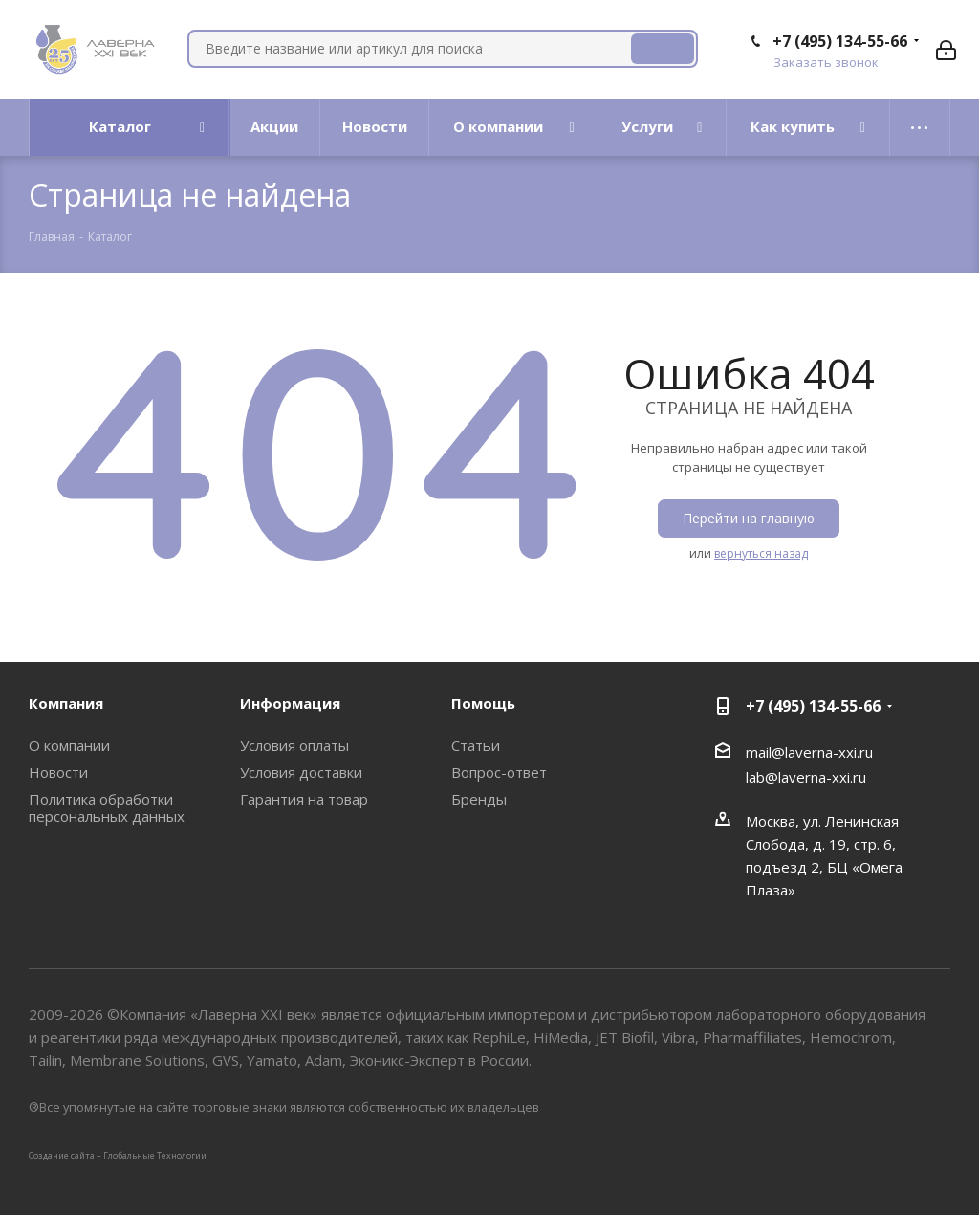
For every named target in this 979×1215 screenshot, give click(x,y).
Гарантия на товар (304, 798)
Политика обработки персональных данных (107, 807)
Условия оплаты (294, 745)
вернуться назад (761, 553)
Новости (58, 772)
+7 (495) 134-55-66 (839, 41)
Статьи (475, 745)
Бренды (479, 798)
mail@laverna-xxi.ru (809, 752)
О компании (69, 745)
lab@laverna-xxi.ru (806, 776)
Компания (66, 703)
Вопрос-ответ (499, 772)
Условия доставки (301, 772)
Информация (290, 703)
